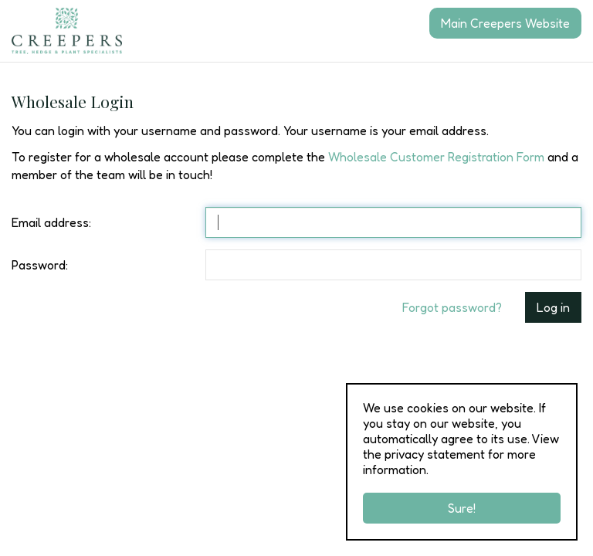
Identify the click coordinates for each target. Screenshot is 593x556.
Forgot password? (452, 307)
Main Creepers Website (505, 23)
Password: (40, 265)
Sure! (462, 508)
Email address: (51, 222)
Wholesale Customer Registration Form (436, 156)
